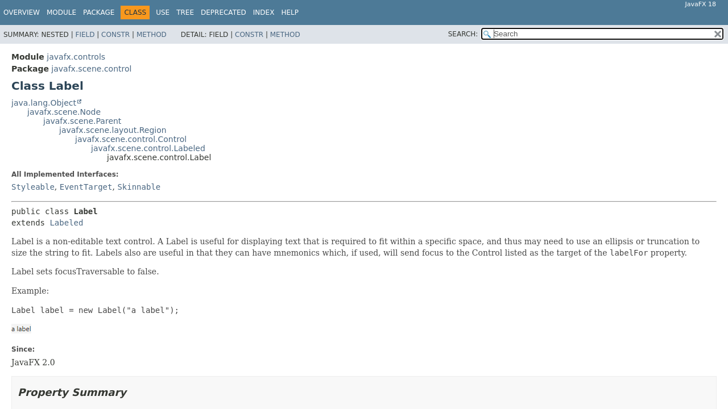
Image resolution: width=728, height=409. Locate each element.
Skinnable (138, 186)
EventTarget (86, 186)
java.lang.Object (43, 102)
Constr (115, 35)
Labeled (66, 222)
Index (264, 12)
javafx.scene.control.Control (131, 139)
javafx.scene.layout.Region (113, 130)
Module (61, 12)
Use (162, 12)
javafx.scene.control (91, 68)
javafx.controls (76, 56)
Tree (185, 12)
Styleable (33, 186)
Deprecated (223, 12)
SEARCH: (463, 34)
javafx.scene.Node (64, 111)
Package (98, 12)
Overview (21, 12)
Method (151, 35)
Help (290, 12)
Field (84, 35)
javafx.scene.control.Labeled (148, 148)
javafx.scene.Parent (82, 121)
